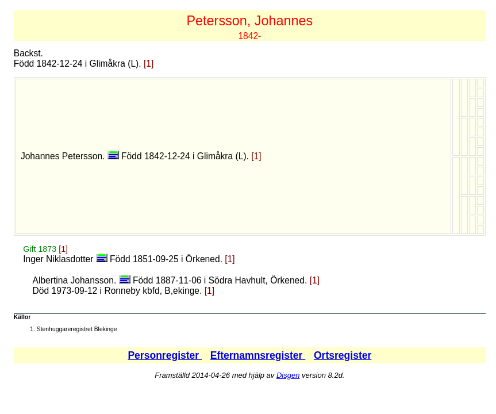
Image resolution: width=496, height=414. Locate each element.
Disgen (287, 375)
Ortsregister (342, 355)
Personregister (165, 355)
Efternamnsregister (258, 355)
